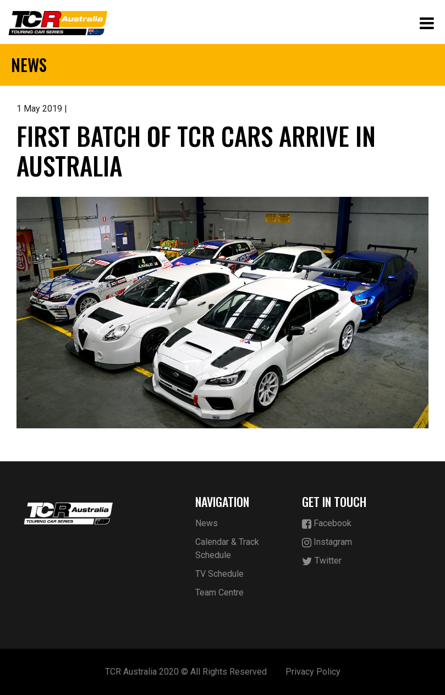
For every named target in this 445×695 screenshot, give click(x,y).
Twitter (322, 561)
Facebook (326, 523)
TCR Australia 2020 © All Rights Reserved (186, 671)
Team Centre (219, 592)
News (206, 523)
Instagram (327, 542)
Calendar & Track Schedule (227, 548)
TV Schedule (219, 574)
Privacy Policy (312, 671)
